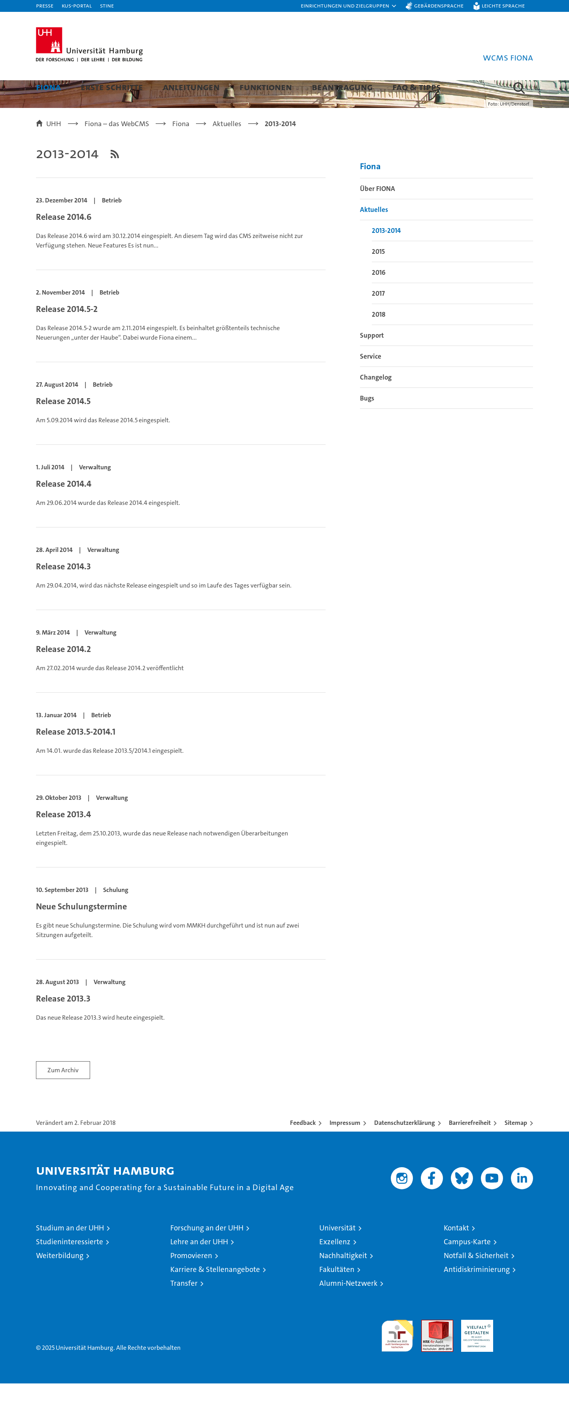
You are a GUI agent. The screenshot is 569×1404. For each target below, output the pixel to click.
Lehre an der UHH (199, 1262)
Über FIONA (377, 208)
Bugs (367, 418)
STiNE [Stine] (107, 5)
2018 (379, 334)
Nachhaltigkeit (343, 1276)
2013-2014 (386, 250)
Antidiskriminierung (477, 1290)
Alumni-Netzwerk (348, 1304)
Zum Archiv (63, 1091)
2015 (378, 271)
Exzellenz (334, 1262)
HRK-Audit (475, 1344)
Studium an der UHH (70, 1248)
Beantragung (342, 86)
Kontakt (456, 1248)
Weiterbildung (59, 1276)
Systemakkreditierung (517, 1344)
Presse (44, 5)
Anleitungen (191, 86)
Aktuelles (374, 229)
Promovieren (191, 1276)
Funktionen (265, 86)
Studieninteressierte (69, 1262)
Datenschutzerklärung (404, 1143)
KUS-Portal (77, 5)
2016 (379, 292)
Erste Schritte (112, 86)
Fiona (48, 86)
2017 (378, 313)
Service (370, 376)
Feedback (303, 1143)
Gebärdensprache (438, 5)
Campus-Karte (467, 1262)
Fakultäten (336, 1290)
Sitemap (516, 1143)
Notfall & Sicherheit (476, 1276)
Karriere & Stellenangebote (215, 1290)
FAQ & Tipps (416, 86)
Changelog (376, 397)
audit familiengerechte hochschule (397, 1352)
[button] (349, 6)
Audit (428, 1344)
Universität (337, 1248)
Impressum (345, 1143)
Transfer (184, 1304)
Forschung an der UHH (206, 1248)
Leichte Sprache (503, 5)
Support (372, 355)
